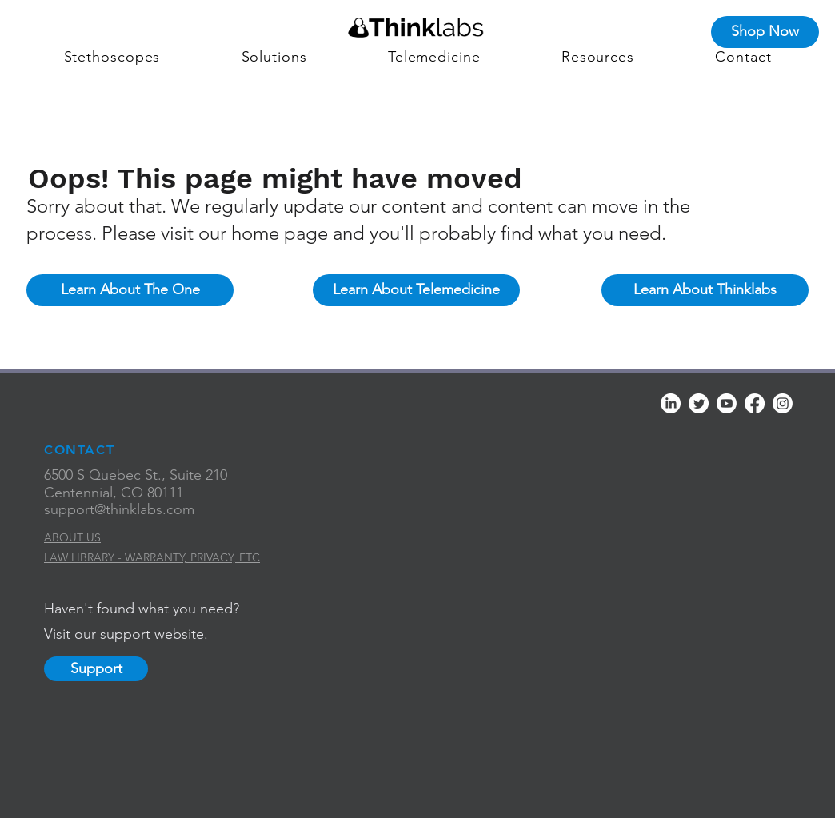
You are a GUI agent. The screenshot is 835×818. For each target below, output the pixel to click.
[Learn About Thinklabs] (705, 290)
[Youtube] (727, 403)
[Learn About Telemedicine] (416, 290)
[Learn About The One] (130, 290)
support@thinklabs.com (119, 509)
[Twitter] (699, 403)
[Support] (96, 668)
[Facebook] (755, 403)
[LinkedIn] (671, 403)
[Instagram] (783, 403)
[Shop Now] (765, 32)
